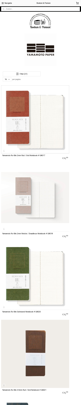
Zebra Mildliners (34, 333)
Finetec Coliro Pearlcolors (37, 335)
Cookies (4, 376)
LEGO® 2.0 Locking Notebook (38, 338)
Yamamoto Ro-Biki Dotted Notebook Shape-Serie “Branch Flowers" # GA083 (12, 250)
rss (53, 401)
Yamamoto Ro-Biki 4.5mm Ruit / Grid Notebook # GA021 (12, 145)
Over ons (4, 371)
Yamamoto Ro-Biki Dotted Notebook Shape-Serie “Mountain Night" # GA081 (66, 250)
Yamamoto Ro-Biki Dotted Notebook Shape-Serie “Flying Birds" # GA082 (39, 250)
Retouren (4, 383)
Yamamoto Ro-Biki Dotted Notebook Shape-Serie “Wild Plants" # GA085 (40, 215)
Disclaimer (5, 378)
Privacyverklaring (7, 381)
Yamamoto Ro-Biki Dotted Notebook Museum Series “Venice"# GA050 (12, 215)
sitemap (49, 401)
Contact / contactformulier (10, 386)
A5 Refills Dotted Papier (36, 328)
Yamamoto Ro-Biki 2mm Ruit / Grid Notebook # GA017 (13, 111)
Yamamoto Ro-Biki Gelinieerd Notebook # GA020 (65, 110)
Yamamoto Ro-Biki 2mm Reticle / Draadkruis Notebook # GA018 (38, 110)
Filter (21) (21, 74)
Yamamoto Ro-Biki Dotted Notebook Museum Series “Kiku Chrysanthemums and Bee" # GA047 (13, 284)
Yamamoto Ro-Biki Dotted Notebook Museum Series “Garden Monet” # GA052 (12, 180)
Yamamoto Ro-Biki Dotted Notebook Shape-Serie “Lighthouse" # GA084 (66, 215)
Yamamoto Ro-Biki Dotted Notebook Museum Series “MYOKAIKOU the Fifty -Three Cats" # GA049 (66, 179)
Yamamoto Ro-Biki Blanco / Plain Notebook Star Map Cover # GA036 (40, 145)
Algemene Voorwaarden (10, 373)
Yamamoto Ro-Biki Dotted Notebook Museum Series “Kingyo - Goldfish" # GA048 (40, 180)
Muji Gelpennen (33, 330)
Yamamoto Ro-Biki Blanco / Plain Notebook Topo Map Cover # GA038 (67, 145)
